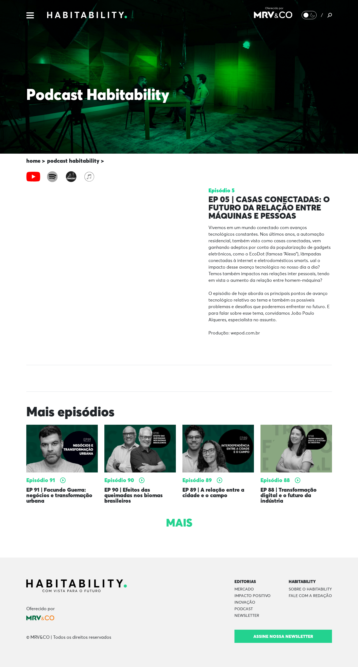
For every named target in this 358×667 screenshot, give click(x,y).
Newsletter (246, 616)
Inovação (244, 602)
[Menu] (30, 15)
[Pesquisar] (329, 15)
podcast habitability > (75, 160)
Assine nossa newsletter (283, 636)
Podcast (243, 609)
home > (35, 160)
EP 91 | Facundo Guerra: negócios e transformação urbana (59, 495)
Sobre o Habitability (310, 589)
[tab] (33, 176)
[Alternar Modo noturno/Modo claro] (309, 15)
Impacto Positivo (252, 596)
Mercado (244, 589)
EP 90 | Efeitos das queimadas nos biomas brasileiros (133, 495)
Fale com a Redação (310, 596)
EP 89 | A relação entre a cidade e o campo (213, 492)
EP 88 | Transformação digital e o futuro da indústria (288, 495)
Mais (179, 523)
